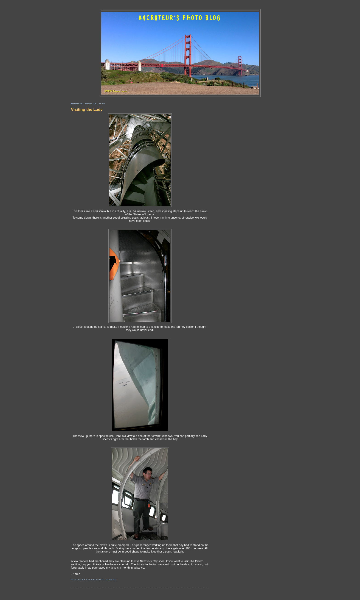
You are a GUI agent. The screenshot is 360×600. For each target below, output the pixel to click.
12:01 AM (111, 579)
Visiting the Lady (87, 109)
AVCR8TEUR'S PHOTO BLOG (180, 18)
